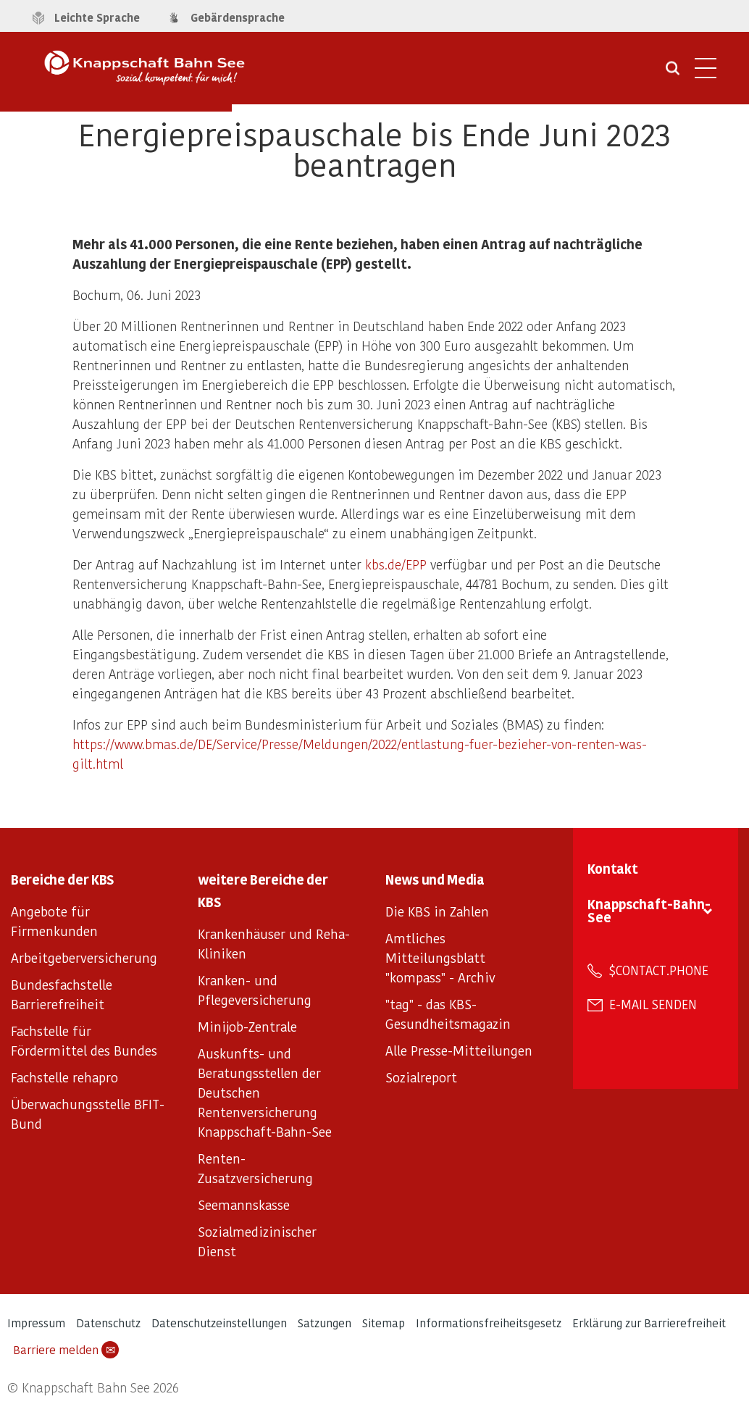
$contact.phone (658, 970)
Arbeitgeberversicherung (84, 957)
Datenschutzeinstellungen (219, 1322)
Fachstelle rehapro (64, 1077)
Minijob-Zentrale (247, 1026)
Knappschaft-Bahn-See (649, 910)
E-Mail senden (653, 1004)
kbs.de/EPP (396, 564)
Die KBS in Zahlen (437, 911)
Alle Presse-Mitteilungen (458, 1050)
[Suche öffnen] (672, 73)
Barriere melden (66, 1349)
